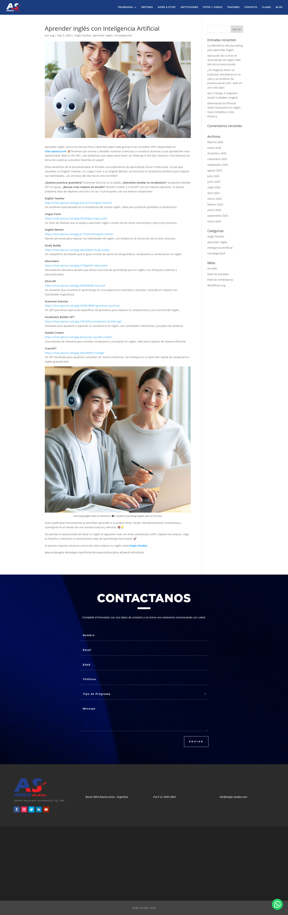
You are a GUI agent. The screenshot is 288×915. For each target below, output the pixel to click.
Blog (279, 7)
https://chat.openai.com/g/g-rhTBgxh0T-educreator (76, 265)
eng (52, 35)
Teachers (233, 7)
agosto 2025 (214, 170)
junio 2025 (213, 181)
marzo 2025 (214, 198)
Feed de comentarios (220, 279)
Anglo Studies (82, 35)
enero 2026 (214, 148)
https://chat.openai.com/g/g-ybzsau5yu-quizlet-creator (78, 337)
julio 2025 (213, 176)
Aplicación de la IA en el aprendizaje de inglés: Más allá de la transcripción (224, 60)
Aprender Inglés (103, 35)
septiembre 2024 (217, 215)
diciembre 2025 (216, 153)
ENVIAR (196, 741)
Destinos (147, 7)
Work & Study (167, 7)
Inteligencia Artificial (220, 247)
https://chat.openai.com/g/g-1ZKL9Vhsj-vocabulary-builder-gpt (83, 321)
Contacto (250, 7)
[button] (277, 904)
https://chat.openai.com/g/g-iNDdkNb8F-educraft (75, 285)
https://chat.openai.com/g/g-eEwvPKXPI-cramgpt (74, 353)
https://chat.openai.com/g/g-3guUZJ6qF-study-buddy (77, 250)
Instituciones (189, 7)
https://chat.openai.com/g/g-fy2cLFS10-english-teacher (78, 203)
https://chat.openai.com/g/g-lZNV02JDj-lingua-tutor (76, 218)
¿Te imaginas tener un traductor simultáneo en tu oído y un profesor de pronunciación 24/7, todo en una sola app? (224, 78)
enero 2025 (214, 210)
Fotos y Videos (212, 7)
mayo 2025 (214, 187)
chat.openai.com (55, 151)
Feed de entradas (218, 274)
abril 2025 (213, 193)
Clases (266, 7)
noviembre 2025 (217, 159)
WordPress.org (216, 285)
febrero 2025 (215, 204)
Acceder (212, 268)
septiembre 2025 (217, 164)
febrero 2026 (215, 142)
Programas (125, 7)
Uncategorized (123, 35)
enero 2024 (214, 221)
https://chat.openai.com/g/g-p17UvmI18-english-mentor (79, 234)
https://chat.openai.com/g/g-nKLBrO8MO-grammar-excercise (82, 305)
